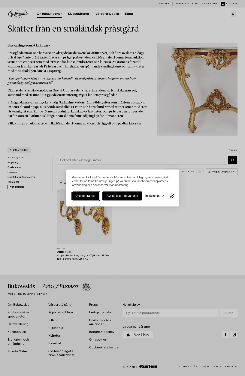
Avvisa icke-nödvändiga (122, 195)
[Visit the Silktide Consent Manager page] (171, 195)
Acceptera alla (85, 195)
